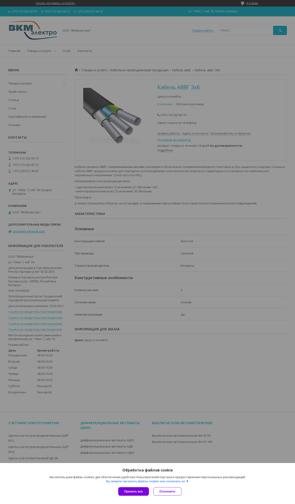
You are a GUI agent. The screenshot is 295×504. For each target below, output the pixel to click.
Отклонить (167, 491)
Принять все (133, 491)
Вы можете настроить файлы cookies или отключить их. (146, 481)
